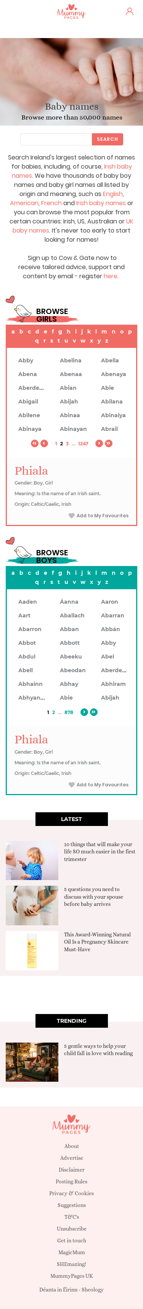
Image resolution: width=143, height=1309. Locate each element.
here (110, 276)
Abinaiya (113, 415)
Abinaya (30, 429)
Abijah (69, 401)
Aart (24, 615)
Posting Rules (71, 1181)
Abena (27, 374)
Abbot (27, 642)
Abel (107, 656)
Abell (25, 670)
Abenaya (113, 374)
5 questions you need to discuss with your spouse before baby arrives (93, 896)
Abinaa (70, 415)
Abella (110, 360)
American (24, 203)
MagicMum (71, 1252)
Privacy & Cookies (71, 1193)
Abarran (112, 615)
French (51, 203)
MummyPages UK (71, 1276)
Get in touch (71, 1240)
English (113, 194)
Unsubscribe (72, 1229)
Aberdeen (32, 387)
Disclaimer (72, 1170)
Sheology (93, 1290)
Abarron (30, 629)
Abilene (29, 415)
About (71, 1146)
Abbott (70, 642)
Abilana (112, 401)
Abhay (69, 684)
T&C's (71, 1217)
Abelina (71, 360)
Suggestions (72, 1205)
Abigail (28, 401)
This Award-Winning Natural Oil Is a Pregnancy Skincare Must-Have (97, 941)
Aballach (72, 615)
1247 (83, 443)
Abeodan (73, 670)
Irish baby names (101, 203)
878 (68, 712)
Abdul (26, 656)
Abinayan (73, 429)
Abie (107, 387)
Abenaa (71, 374)
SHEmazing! (71, 1264)
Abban (69, 629)
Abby (25, 360)
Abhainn (30, 684)
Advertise (71, 1158)
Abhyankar (34, 697)
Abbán (110, 629)
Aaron (109, 601)
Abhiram (113, 684)
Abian (68, 387)
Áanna (69, 601)
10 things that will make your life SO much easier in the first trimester (99, 851)
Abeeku (71, 656)
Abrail (109, 429)
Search (107, 139)
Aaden (27, 601)
